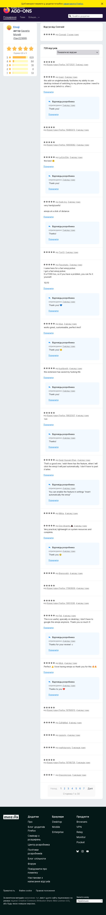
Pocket (80, 842)
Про (30, 821)
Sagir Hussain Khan (67, 460)
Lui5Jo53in (64, 157)
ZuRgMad (63, 722)
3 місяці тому (82, 64)
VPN (79, 826)
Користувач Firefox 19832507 (61, 415)
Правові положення (45, 890)
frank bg (63, 202)
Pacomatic (63, 265)
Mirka (61, 513)
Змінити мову (82, 897)
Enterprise (57, 832)
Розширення (9, 17)
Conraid (62, 34)
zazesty (62, 735)
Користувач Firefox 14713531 (61, 64)
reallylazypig (65, 747)
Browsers (81, 821)
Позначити (49, 92)
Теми (22, 17)
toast (61, 77)
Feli (60, 615)
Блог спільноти (37, 858)
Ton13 (61, 252)
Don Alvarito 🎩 (66, 526)
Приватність (9, 890)
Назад (53, 788)
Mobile (56, 826)
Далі (90, 788)
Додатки (33, 816)
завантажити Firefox (73, 3)
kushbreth (63, 368)
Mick (61, 663)
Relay (79, 832)
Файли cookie (25, 890)
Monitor (81, 837)
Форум (32, 863)
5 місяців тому (79, 747)
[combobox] (85, 16)
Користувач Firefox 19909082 (61, 145)
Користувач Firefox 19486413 (61, 130)
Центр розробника (39, 844)
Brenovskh (64, 573)
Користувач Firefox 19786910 (61, 710)
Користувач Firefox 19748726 (61, 762)
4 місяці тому (75, 368)
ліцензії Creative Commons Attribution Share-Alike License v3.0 (40, 900)
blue (61, 324)
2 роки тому (73, 34)
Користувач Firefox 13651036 (61, 603)
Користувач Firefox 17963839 (61, 588)
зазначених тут (31, 898)
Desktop (57, 821)
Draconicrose (65, 775)
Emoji (16, 27)
